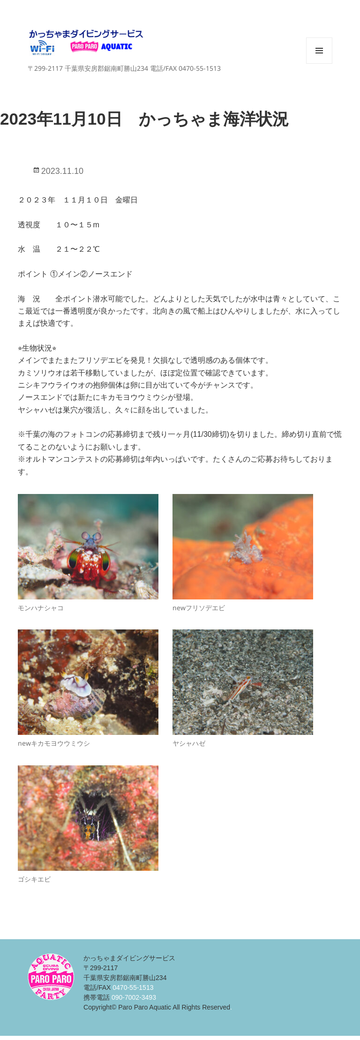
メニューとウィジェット (319, 63)
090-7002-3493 (134, 997)
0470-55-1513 (132, 987)
